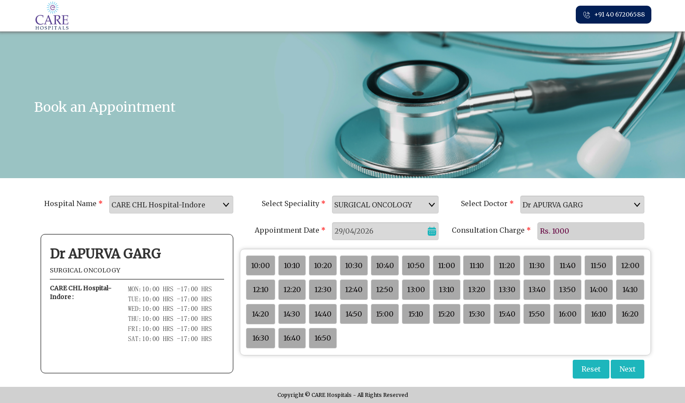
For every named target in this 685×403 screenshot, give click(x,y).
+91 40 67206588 (613, 14)
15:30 (477, 314)
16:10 (598, 314)
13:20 (476, 289)
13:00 (416, 289)
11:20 (507, 265)
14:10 (630, 289)
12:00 (630, 265)
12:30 (323, 289)
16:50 (323, 338)
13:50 (567, 289)
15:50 (537, 314)
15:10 (415, 314)
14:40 (323, 314)
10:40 (385, 265)
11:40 (568, 265)
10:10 (292, 265)
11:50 (598, 265)
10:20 (323, 265)
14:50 (354, 314)
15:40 (507, 314)
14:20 (260, 314)
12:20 (292, 289)
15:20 (446, 314)
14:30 (292, 314)
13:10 (446, 289)
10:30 (354, 265)
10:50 (416, 265)
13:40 (537, 289)
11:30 (537, 265)
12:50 (384, 289)
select (229, 205)
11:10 (477, 265)
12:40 (354, 289)
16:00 (568, 314)
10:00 (260, 265)
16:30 (261, 338)
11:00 (446, 265)
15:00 (385, 314)
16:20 (630, 314)
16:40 (292, 338)
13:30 (507, 289)
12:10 (261, 289)
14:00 (599, 289)
